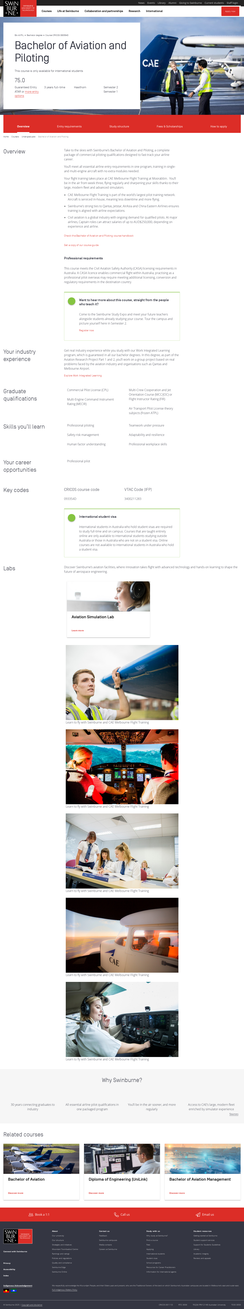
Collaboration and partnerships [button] (104, 12)
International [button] (155, 12)
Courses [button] (47, 12)
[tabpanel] (122, 670)
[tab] (23, 124)
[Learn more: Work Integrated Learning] (83, 375)
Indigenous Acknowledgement (17, 1285)
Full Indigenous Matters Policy (64, 1289)
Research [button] (135, 12)
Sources (233, 1114)
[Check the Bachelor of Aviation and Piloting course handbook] (99, 235)
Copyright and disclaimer (31, 1304)
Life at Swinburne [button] (68, 12)
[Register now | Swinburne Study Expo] (86, 330)
